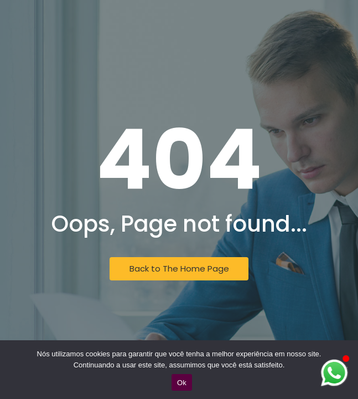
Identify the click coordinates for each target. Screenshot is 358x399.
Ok (181, 382)
